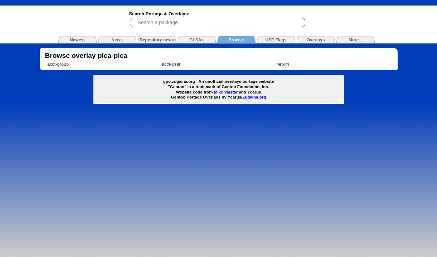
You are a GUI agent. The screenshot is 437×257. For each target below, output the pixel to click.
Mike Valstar (226, 92)
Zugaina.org (254, 97)
